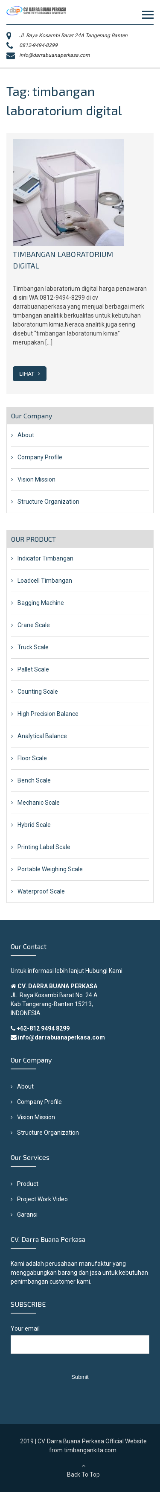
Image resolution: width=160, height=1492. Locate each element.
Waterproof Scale (41, 891)
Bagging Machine (40, 602)
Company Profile (39, 457)
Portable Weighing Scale (50, 869)
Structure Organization (48, 501)
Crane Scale (33, 625)
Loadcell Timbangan (44, 580)
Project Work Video (42, 1199)
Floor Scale (32, 758)
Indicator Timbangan (45, 558)
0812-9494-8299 (38, 45)
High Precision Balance (48, 713)
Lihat (29, 374)
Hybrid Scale (34, 824)
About (25, 435)
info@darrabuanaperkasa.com (54, 55)
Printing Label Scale (43, 847)
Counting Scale (37, 691)
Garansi (27, 1214)
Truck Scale (33, 647)
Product (27, 1183)
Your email (80, 1343)
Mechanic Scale (38, 802)
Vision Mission (36, 479)
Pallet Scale (33, 669)
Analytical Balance (42, 736)
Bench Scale (34, 780)
